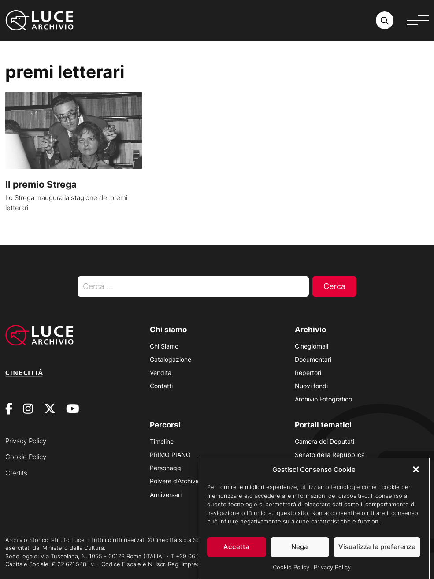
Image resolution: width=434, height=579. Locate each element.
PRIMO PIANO (170, 454)
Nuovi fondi (311, 386)
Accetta (236, 548)
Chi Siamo (164, 346)
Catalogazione (170, 359)
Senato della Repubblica (330, 454)
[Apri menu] (418, 20)
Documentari (313, 359)
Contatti (161, 386)
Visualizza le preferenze (376, 548)
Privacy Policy (332, 568)
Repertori (308, 372)
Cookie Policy (291, 568)
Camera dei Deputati (324, 441)
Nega (299, 548)
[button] (416, 471)
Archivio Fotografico (323, 399)
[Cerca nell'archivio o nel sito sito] (384, 20)
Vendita (160, 372)
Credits (16, 473)
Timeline (162, 441)
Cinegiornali (311, 346)
